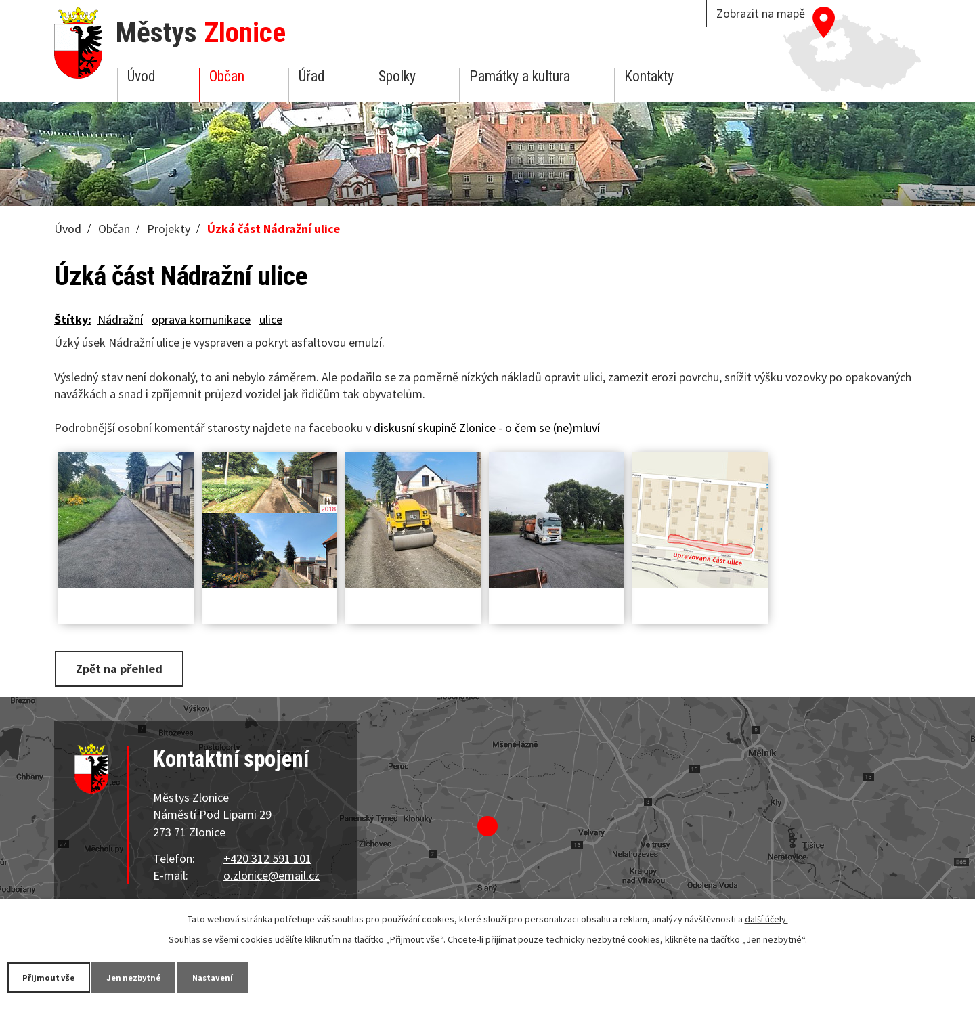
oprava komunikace (201, 319)
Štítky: (72, 319)
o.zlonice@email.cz (271, 874)
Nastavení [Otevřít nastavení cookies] (250, 976)
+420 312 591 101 (267, 856)
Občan (226, 76)
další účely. (766, 917)
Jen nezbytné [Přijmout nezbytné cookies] (156, 976)
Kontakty (649, 76)
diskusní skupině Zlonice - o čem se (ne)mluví (487, 427)
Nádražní (120, 319)
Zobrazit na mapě (760, 13)
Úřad (311, 76)
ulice (270, 319)
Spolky (397, 76)
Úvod (141, 76)
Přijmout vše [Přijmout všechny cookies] (56, 976)
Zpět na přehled (124, 668)
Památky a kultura (519, 76)
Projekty (168, 228)
